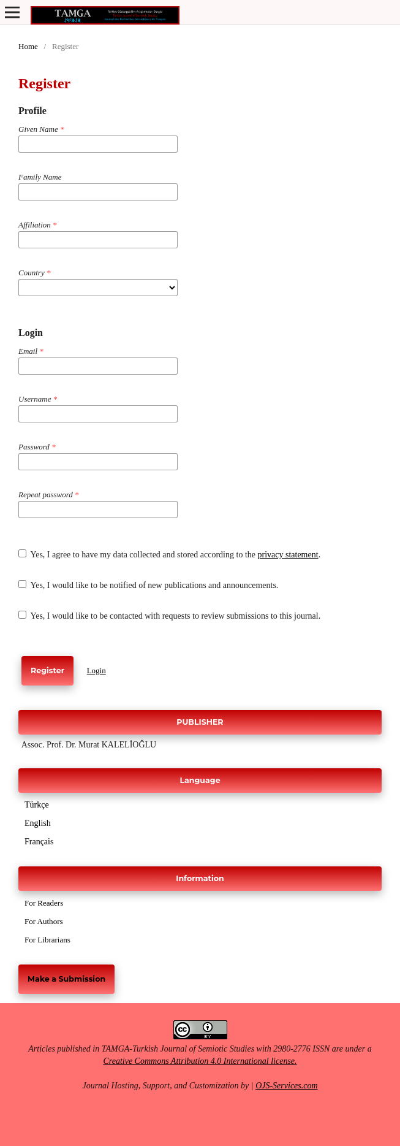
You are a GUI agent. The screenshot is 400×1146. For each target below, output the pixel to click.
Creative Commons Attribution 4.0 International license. (199, 1061)
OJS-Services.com (286, 1085)
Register (47, 670)
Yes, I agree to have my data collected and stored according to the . (169, 554)
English (38, 823)
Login (96, 670)
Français (39, 841)
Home (28, 46)
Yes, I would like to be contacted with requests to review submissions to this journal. (169, 616)
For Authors (44, 921)
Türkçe (37, 804)
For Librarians (47, 939)
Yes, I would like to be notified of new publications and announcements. (148, 585)
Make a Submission (66, 979)
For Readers (44, 902)
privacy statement (287, 554)
